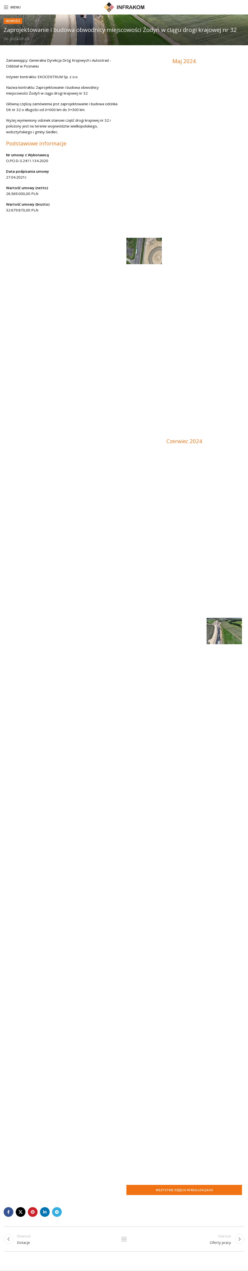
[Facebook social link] (8, 1212)
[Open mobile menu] (12, 7)
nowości (13, 21)
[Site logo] (124, 6)
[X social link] (20, 1212)
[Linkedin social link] (45, 1212)
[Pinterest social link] (33, 1212)
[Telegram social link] (57, 1212)
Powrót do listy (124, 1239)
